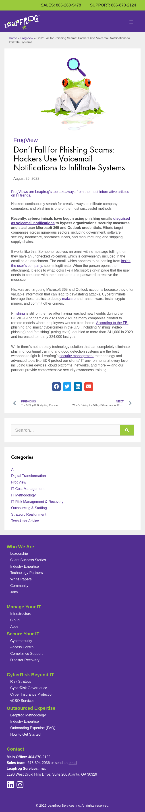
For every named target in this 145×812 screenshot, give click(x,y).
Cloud (15, 620)
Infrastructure (20, 613)
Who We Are (20, 546)
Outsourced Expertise (31, 708)
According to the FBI (112, 323)
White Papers (21, 579)
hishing (19, 313)
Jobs (14, 592)
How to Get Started (25, 734)
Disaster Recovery (24, 660)
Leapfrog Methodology (28, 715)
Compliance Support (26, 653)
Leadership (19, 553)
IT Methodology (23, 495)
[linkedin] (20, 785)
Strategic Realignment (28, 514)
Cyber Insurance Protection (32, 694)
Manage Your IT (24, 606)
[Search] (127, 430)
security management (77, 356)
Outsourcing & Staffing (29, 508)
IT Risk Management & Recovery (37, 502)
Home (13, 38)
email (73, 763)
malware (69, 299)
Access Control (22, 647)
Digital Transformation (28, 476)
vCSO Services (22, 701)
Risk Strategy (20, 681)
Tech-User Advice (25, 521)
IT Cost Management (27, 489)
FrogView (26, 38)
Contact (15, 748)
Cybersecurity (21, 641)
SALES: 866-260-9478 (61, 5)
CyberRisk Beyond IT (30, 674)
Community (19, 586)
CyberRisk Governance (28, 688)
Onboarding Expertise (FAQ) (32, 728)
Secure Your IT (23, 633)
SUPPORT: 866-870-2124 (113, 5)
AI (12, 469)
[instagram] (10, 785)
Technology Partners (26, 573)
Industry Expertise (24, 566)
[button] (56, 386)
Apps (14, 626)
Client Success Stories (28, 560)
